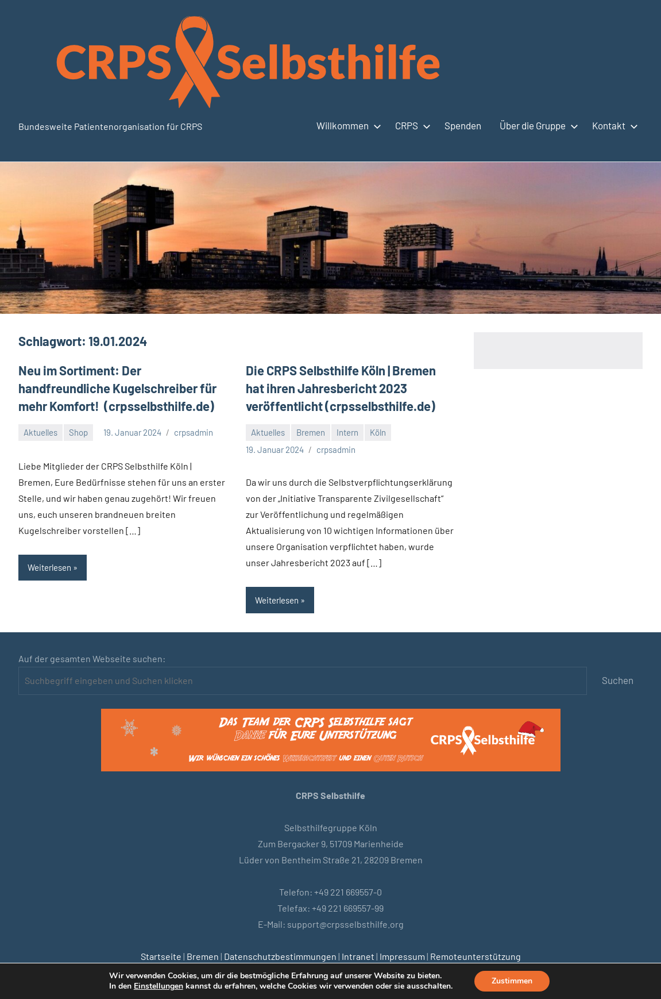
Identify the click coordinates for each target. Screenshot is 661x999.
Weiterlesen (49, 567)
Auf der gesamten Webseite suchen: (91, 658)
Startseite (161, 956)
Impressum (402, 956)
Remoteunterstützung (475, 956)
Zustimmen (512, 980)
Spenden (462, 125)
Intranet (358, 956)
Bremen (310, 432)
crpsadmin (193, 432)
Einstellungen (158, 986)
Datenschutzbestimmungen (280, 956)
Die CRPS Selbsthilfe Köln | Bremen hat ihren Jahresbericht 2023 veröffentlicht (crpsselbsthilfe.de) (341, 388)
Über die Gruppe (537, 125)
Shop (78, 432)
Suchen (617, 680)
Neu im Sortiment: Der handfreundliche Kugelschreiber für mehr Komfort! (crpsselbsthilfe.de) (117, 388)
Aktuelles (40, 432)
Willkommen (346, 125)
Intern (347, 432)
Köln (378, 432)
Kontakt (612, 125)
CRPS (410, 125)
